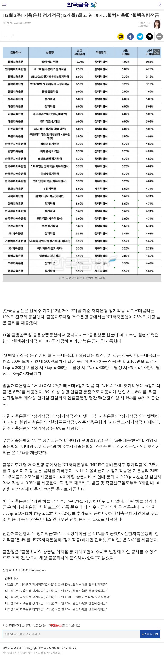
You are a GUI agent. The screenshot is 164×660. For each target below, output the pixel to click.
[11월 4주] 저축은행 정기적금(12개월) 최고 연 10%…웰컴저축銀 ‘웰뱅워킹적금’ (57, 590)
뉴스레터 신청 (150, 634)
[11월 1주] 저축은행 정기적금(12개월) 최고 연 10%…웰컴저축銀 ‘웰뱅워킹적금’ (57, 609)
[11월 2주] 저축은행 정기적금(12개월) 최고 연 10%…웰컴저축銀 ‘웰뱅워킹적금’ (57, 603)
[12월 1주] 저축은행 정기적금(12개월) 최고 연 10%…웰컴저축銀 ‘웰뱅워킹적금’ (57, 584)
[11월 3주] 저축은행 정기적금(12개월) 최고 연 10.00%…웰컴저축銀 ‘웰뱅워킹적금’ (58, 597)
